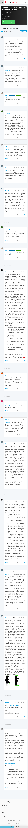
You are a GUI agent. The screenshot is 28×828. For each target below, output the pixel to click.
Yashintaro (7, 113)
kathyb (7, 39)
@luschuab (8, 422)
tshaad (7, 702)
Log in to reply (23, 31)
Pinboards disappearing (13, 705)
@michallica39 (8, 574)
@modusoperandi (9, 253)
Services (4, 805)
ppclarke (7, 375)
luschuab (7, 403)
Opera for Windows (7, 31)
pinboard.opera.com (10, 763)
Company (4, 816)
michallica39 (8, 501)
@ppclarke (7, 405)
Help (2, 809)
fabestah (7, 271)
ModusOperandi (9, 229)
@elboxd (7, 70)
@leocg (7, 170)
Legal (3, 812)
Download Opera (9, 22)
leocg (6, 95)
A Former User (8, 146)
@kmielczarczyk (9, 149)
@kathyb (7, 97)
